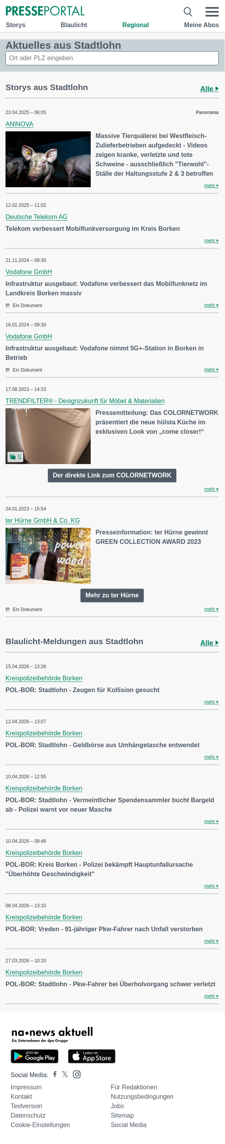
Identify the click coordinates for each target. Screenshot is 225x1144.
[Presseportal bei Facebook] (52, 1075)
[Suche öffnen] (188, 11)
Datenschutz (28, 1115)
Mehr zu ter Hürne (112, 595)
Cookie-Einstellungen (40, 1125)
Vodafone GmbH (28, 272)
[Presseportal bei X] (62, 1075)
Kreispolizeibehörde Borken (43, 678)
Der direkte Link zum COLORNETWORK (112, 475)
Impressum (26, 1087)
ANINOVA (19, 124)
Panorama (207, 112)
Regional (136, 25)
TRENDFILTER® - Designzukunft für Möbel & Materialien (85, 401)
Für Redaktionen (134, 1087)
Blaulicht (73, 25)
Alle (209, 89)
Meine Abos (201, 25)
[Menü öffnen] (212, 11)
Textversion (26, 1106)
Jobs (117, 1106)
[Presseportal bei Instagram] (74, 1073)
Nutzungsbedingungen (142, 1096)
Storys (16, 25)
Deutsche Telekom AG (36, 217)
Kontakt (21, 1096)
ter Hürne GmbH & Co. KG (42, 520)
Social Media (129, 1125)
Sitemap (122, 1115)
